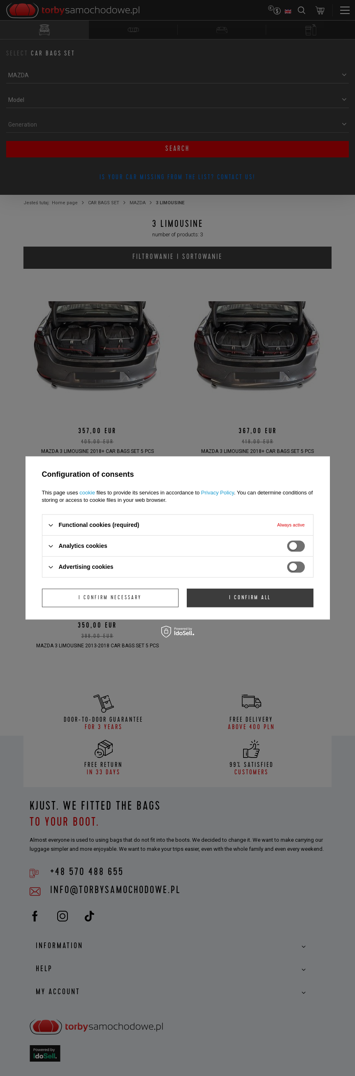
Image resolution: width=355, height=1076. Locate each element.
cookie (87, 493)
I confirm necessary (110, 598)
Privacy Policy (217, 493)
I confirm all (250, 598)
